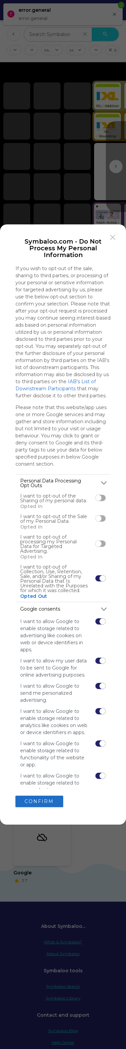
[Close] (113, 237)
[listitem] (63, 483)
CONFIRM (39, 801)
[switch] (100, 498)
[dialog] (63, 524)
